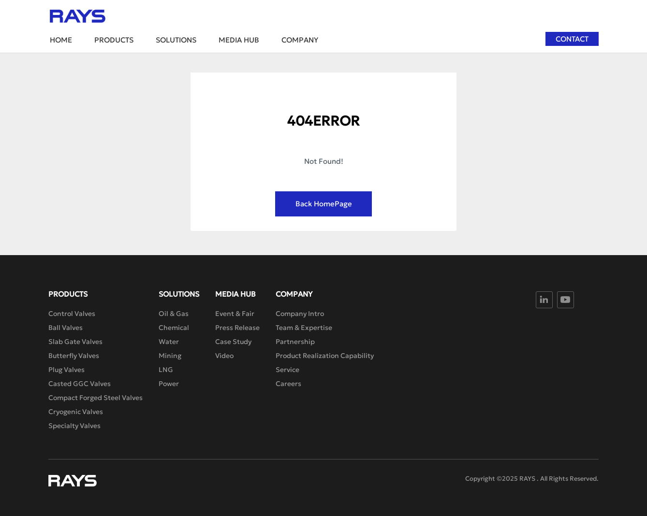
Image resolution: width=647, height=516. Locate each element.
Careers (288, 383)
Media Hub (239, 39)
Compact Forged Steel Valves (95, 397)
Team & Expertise (304, 327)
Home (61, 39)
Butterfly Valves (73, 355)
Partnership (295, 341)
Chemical (174, 327)
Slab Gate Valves (75, 341)
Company (299, 39)
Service (287, 369)
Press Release (237, 327)
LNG (166, 369)
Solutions (176, 39)
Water (169, 341)
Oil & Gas (174, 313)
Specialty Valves (74, 425)
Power (169, 383)
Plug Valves (66, 369)
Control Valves (71, 313)
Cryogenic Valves (75, 411)
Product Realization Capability (325, 355)
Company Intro (300, 313)
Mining (170, 355)
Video (224, 355)
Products (113, 39)
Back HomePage (323, 203)
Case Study (233, 341)
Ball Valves (65, 327)
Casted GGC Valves (79, 383)
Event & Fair (234, 313)
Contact (572, 38)
